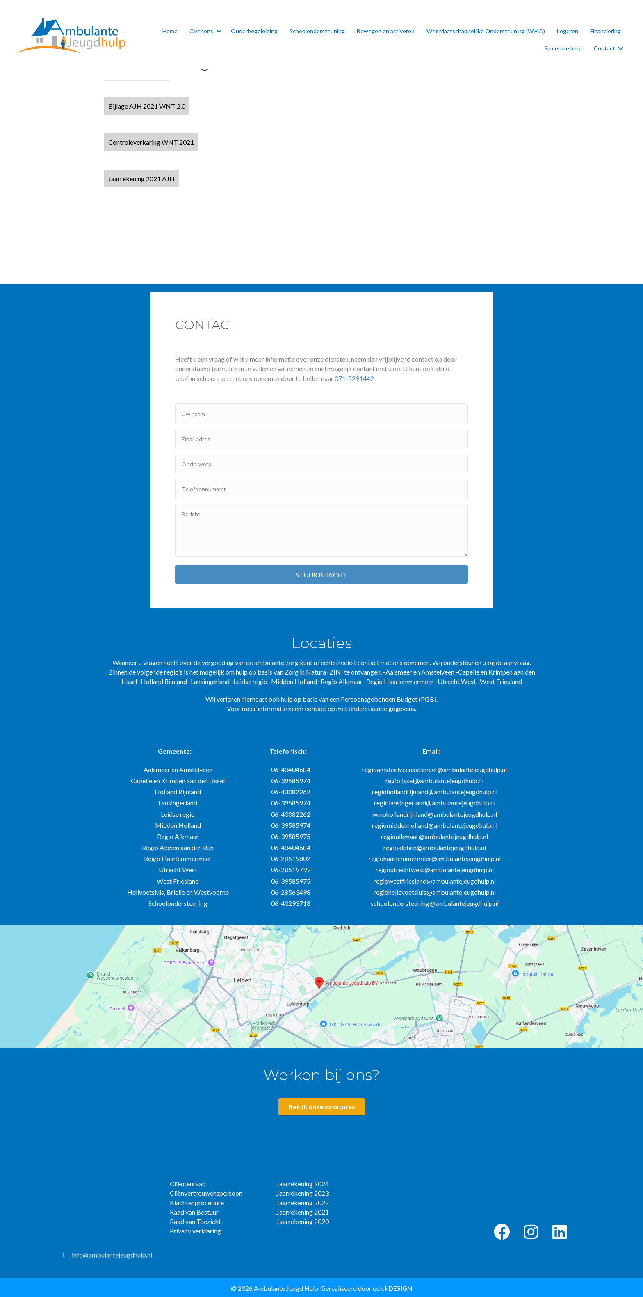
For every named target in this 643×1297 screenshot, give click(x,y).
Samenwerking (563, 48)
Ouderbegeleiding (254, 30)
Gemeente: (175, 751)
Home (170, 30)
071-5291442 (354, 378)
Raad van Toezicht (195, 1221)
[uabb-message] (321, 530)
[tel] (321, 489)
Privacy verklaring (195, 1231)
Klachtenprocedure (197, 1202)
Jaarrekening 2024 (302, 1184)
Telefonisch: (287, 751)
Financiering (605, 30)
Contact (604, 48)
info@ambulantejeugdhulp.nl (112, 1259)
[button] (146, 106)
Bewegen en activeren (386, 30)
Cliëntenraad (188, 1184)
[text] (321, 413)
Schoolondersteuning (317, 30)
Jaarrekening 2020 (302, 1221)
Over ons (201, 30)
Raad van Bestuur (194, 1212)
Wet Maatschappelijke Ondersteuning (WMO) (485, 30)
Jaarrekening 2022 (302, 1202)
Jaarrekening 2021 (302, 1212)
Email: (431, 751)
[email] (321, 439)
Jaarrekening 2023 (302, 1193)
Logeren (567, 30)
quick (392, 1288)
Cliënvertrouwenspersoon (206, 1193)
